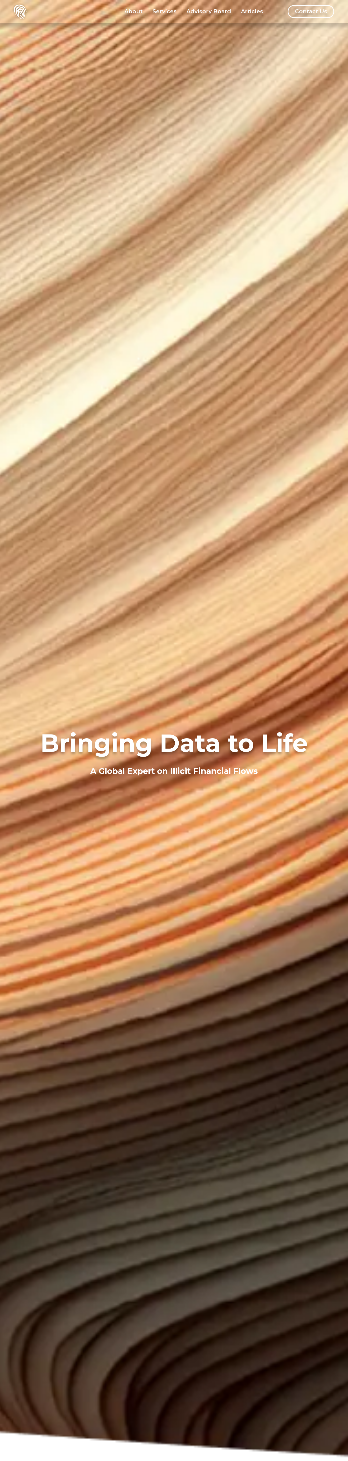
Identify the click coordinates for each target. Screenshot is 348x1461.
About (133, 11)
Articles (252, 11)
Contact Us (311, 11)
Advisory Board (208, 11)
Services (165, 11)
